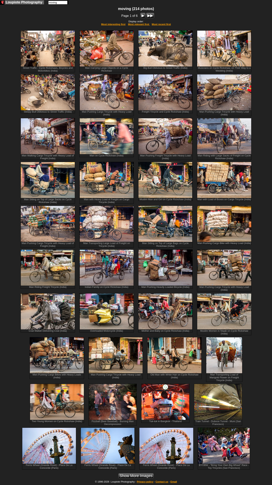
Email (173, 481)
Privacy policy (145, 481)
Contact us (161, 481)
